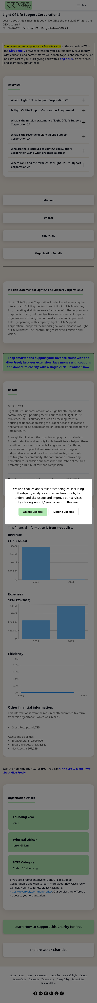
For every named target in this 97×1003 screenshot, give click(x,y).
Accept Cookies (33, 512)
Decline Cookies (63, 512)
